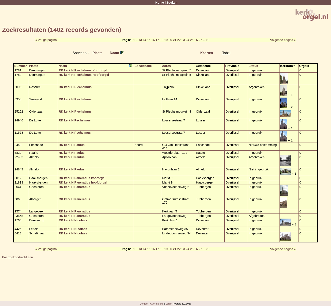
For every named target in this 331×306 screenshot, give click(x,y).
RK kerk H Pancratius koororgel (82, 178)
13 (140, 40)
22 (178, 40)
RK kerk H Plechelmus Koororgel (83, 70)
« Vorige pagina (46, 40)
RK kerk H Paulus (71, 145)
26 (196, 40)
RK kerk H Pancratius (74, 187)
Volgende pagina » (283, 40)
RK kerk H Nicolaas (73, 220)
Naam (116, 53)
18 (161, 40)
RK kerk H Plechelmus (75, 87)
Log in (169, 303)
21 (174, 40)
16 (153, 40)
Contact (144, 303)
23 (183, 40)
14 (144, 40)
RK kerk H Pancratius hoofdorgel (83, 182)
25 (191, 40)
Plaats (97, 53)
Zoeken (172, 2)
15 (149, 40)
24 (187, 40)
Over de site (156, 303)
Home (159, 2)
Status (253, 66)
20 (170, 40)
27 (200, 40)
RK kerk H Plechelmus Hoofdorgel (84, 74)
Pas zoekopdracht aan (17, 257)
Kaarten (206, 53)
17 (157, 40)
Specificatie (143, 66)
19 (166, 40)
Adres (166, 66)
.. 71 (206, 40)
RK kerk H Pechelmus (75, 120)
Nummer (20, 66)
